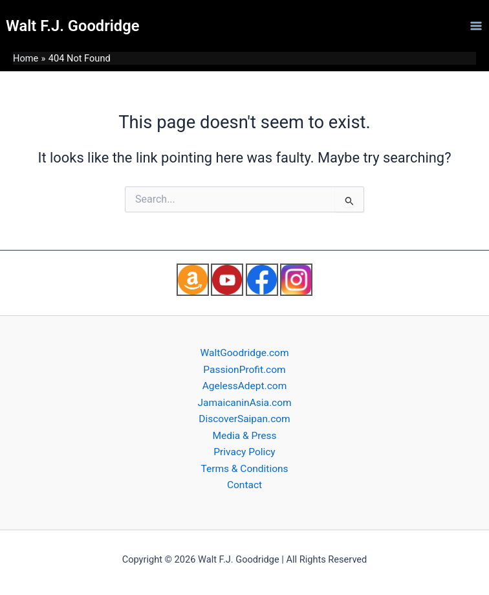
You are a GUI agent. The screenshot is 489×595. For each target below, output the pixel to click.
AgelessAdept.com (244, 386)
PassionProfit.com (244, 370)
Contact (244, 485)
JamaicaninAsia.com (244, 403)
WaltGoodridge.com (244, 353)
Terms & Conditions (244, 469)
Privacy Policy (244, 452)
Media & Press (244, 436)
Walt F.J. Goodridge (72, 26)
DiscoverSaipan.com (244, 419)
